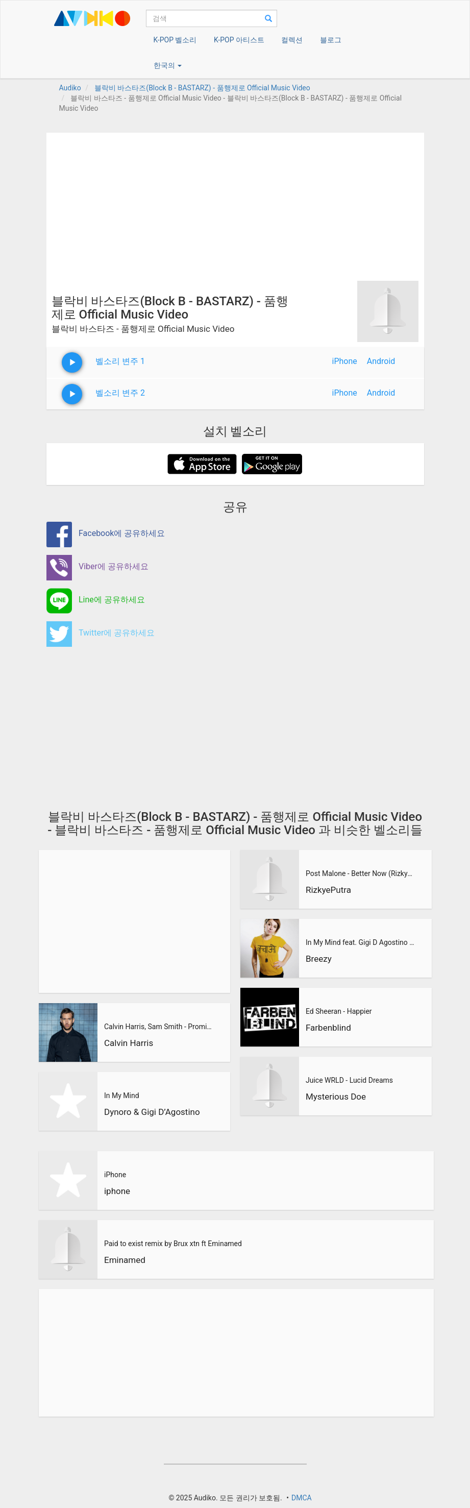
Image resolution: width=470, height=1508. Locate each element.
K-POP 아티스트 (239, 40)
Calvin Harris (128, 1043)
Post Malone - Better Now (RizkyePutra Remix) (360, 873)
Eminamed (124, 1260)
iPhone (344, 361)
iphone (117, 1191)
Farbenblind (328, 1028)
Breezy (319, 959)
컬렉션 (292, 40)
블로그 (330, 40)
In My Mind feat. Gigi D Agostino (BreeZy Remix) (360, 942)
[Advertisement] (235, 204)
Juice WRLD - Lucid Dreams (349, 1080)
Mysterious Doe (336, 1096)
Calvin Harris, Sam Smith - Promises (159, 1027)
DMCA (301, 1498)
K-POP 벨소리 (175, 40)
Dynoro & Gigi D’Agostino (152, 1112)
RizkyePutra (328, 890)
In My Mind (121, 1095)
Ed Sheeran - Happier (339, 1011)
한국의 (168, 65)
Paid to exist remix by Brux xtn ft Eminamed (173, 1243)
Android (381, 361)
